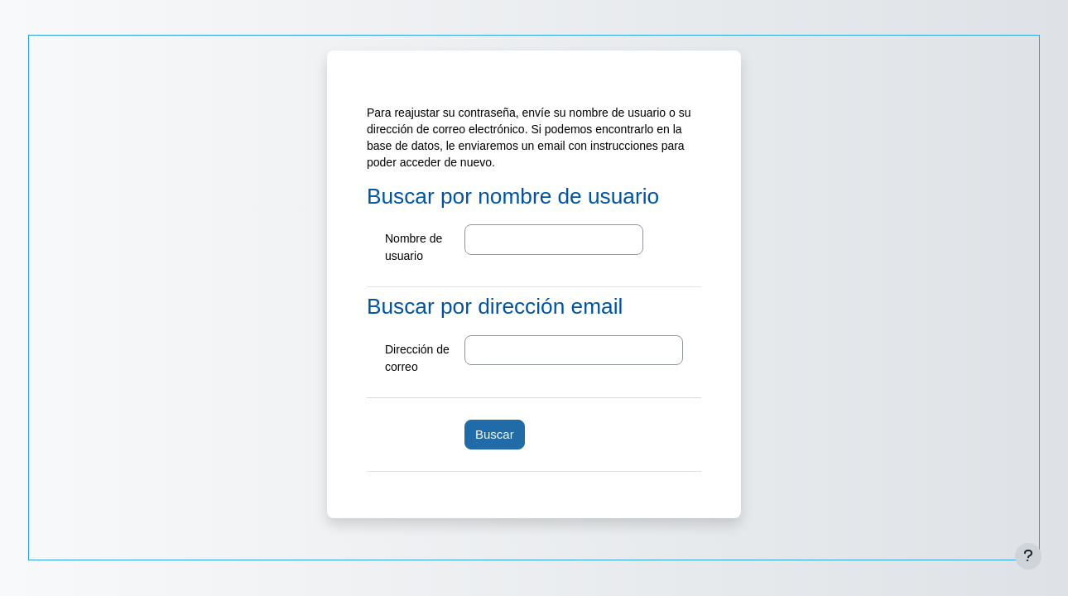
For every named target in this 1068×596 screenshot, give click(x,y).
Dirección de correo (417, 358)
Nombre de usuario (413, 247)
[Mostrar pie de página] (1028, 556)
